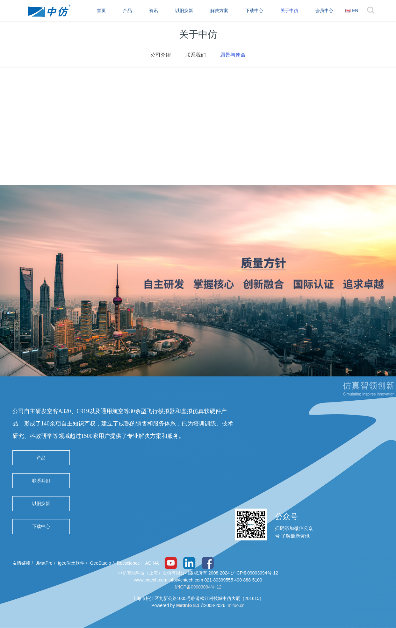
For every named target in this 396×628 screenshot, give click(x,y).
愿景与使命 (234, 55)
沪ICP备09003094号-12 (198, 586)
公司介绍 (159, 55)
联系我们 (195, 55)
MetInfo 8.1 (187, 605)
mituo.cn (236, 605)
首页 (101, 10)
